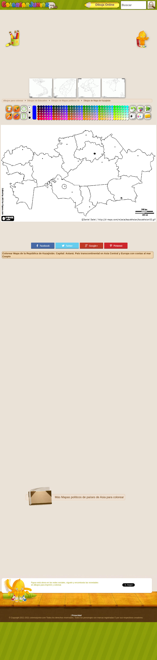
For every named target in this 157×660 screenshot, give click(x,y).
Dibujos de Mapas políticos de (65, 101)
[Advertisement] (33, 44)
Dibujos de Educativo (37, 101)
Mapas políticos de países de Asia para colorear (92, 497)
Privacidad (77, 615)
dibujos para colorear (13, 101)
